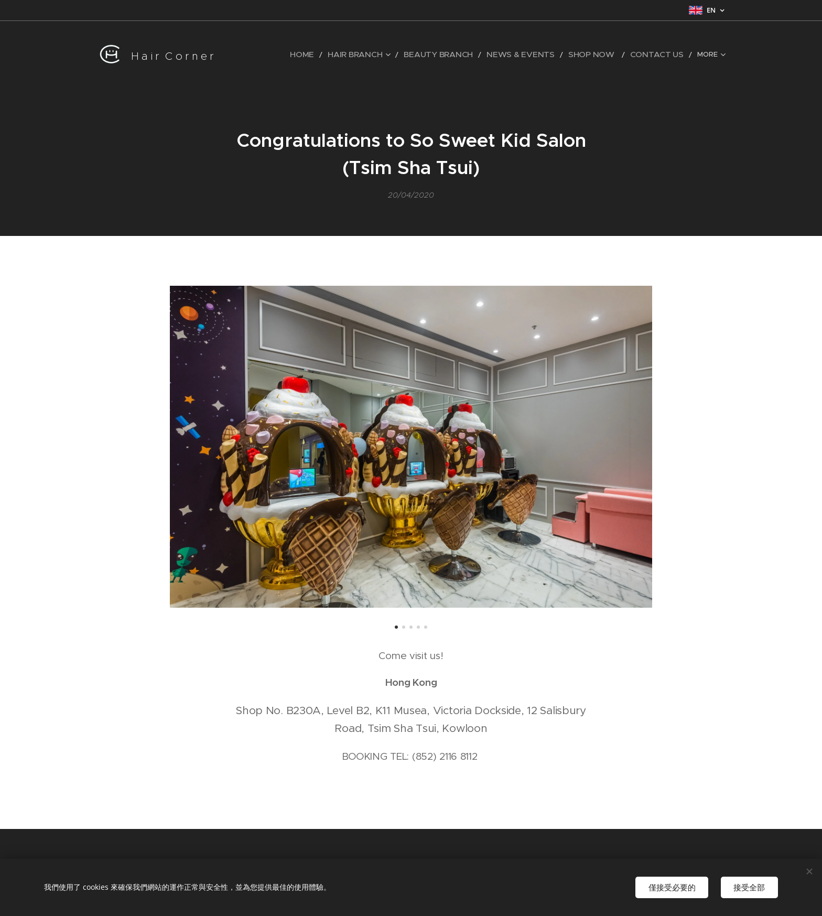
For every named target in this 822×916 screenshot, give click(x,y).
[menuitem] (280, 55)
